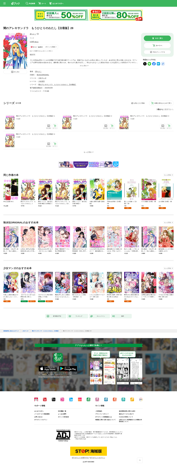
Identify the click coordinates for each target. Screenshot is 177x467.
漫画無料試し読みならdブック (11, 331)
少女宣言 (41, 81)
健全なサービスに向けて (126, 414)
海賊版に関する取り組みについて (105, 420)
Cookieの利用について (126, 417)
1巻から (160, 109)
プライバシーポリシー (102, 414)
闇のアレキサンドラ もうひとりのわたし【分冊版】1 (35, 116)
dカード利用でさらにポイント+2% (40, 51)
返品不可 (32, 54)
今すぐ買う (159, 38)
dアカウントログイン (40, 420)
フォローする (38, 34)
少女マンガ (42, 78)
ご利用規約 (98, 411)
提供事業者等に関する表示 (127, 411)
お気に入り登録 (139, 103)
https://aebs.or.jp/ (81, 439)
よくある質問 (62, 414)
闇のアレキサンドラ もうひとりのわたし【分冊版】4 (35, 134)
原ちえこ (33, 34)
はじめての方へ (39, 411)
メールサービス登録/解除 (42, 414)
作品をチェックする (159, 52)
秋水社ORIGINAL (43, 75)
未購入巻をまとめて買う (163, 103)
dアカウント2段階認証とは (103, 417)
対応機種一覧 (62, 411)
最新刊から (169, 109)
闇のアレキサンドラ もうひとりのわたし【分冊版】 (57, 84)
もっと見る (167, 175)
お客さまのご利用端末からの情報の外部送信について (130, 420)
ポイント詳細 (50, 47)
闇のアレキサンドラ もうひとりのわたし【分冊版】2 (92, 116)
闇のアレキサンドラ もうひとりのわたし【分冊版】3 (149, 116)
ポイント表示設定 (63, 417)
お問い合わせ (38, 417)
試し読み (16, 72)
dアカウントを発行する (80, 458)
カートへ (159, 45)
